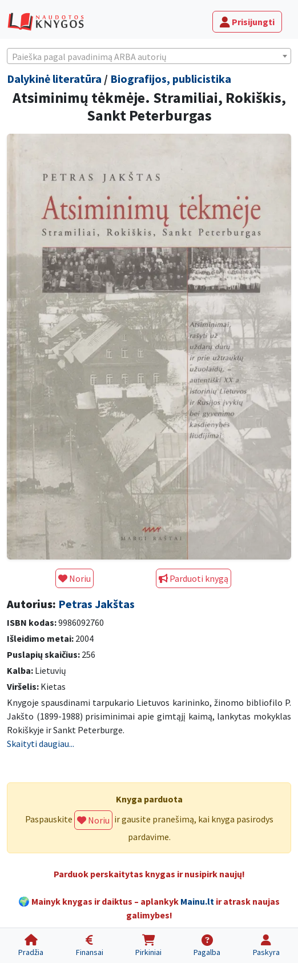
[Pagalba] (207, 945)
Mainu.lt (197, 901)
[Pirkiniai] (148, 945)
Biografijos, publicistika (170, 78)
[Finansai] (89, 945)
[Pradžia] (30, 945)
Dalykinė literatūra (54, 78)
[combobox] (149, 56)
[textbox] (149, 57)
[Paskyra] (266, 945)
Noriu (74, 578)
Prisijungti (247, 21)
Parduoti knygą (193, 578)
